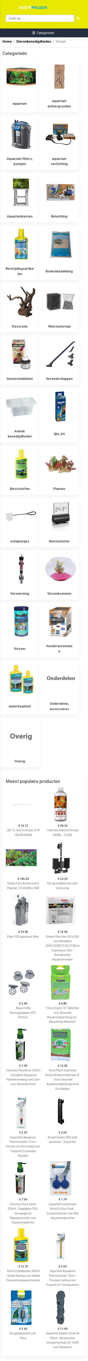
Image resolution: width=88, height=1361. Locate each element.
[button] (43, 33)
